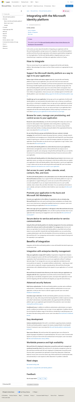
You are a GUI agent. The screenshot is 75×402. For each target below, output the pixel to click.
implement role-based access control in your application (45, 166)
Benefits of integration (33, 32)
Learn (28, 11)
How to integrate (32, 30)
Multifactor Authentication (33, 292)
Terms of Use (53, 395)
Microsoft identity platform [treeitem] (9, 17)
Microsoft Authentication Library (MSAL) (39, 338)
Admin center (69, 6)
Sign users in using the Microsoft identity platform (39, 367)
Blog (20, 395)
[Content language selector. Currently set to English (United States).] (8, 392)
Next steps (30, 34)
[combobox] (12, 14)
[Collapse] (21, 11)
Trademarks (60, 395)
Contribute (26, 395)
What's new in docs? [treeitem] (8, 23)
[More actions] (72, 11)
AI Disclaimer (5, 395)
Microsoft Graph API (43, 130)
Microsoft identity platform (45, 11)
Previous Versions (13, 395)
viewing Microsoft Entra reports (35, 304)
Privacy (32, 395)
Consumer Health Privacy (42, 395)
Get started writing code (33, 364)
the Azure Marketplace (51, 205)
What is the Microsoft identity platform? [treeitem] (13, 21)
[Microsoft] (3, 2)
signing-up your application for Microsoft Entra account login (48, 111)
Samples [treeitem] (6, 25)
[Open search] (68, 2)
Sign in (71, 2)
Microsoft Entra (34, 11)
